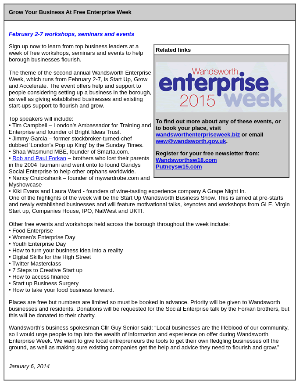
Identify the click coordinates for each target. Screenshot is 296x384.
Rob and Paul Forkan (39, 158)
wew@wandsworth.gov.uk (191, 141)
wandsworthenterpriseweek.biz (198, 134)
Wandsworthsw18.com (186, 160)
